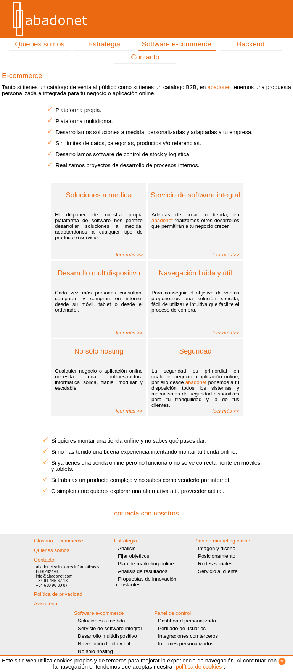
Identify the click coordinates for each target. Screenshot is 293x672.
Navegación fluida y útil (104, 643)
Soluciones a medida (101, 621)
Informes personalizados (185, 643)
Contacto (145, 57)
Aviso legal (46, 603)
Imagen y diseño (216, 548)
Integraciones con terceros (188, 636)
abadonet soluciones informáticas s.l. (69, 567)
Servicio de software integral (110, 628)
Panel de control (172, 613)
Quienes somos (39, 44)
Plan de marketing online (146, 563)
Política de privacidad (58, 594)
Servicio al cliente (218, 571)
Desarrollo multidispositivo (107, 636)
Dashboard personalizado (187, 621)
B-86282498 (47, 571)
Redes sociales (215, 563)
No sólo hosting (95, 651)
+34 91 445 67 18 (52, 580)
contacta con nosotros (146, 513)
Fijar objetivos (133, 556)
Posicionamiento (216, 556)
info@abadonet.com (54, 576)
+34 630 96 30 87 (52, 585)
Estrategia (104, 44)
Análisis (126, 548)
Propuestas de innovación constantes (146, 581)
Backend (251, 44)
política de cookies (199, 667)
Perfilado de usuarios (182, 628)
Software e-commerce (176, 44)
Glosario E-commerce (58, 541)
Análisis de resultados (142, 571)
